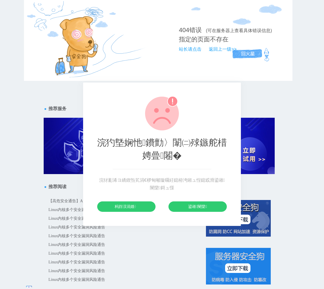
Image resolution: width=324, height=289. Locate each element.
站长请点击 (190, 49)
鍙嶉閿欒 (197, 206)
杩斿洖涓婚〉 (126, 206)
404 (184, 30)
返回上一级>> (223, 49)
